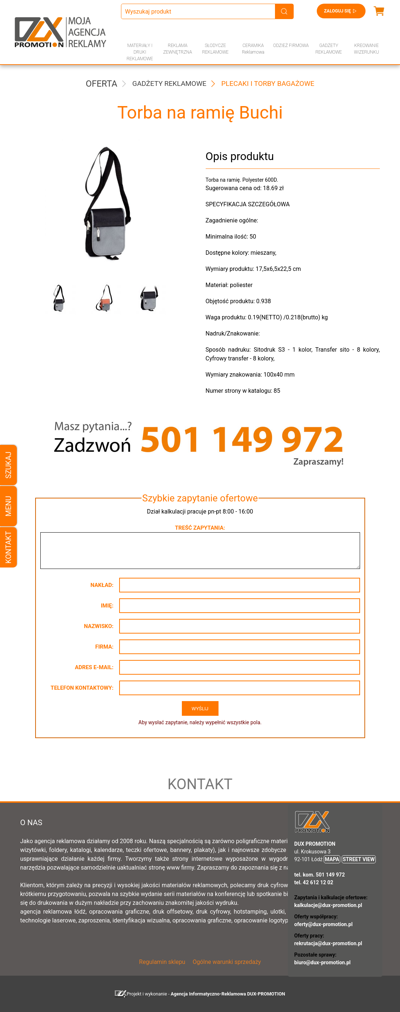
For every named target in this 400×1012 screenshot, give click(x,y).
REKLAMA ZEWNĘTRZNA (177, 49)
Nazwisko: (99, 626)
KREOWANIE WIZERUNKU (366, 49)
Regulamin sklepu (162, 961)
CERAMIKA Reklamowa (253, 49)
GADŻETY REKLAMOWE (329, 49)
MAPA (332, 859)
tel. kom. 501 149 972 (319, 875)
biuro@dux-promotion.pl (322, 962)
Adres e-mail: (94, 667)
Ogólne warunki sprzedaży (226, 961)
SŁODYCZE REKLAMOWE (215, 49)
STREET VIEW (359, 859)
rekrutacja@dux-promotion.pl (328, 943)
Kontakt (8, 547)
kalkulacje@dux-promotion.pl (328, 905)
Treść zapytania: (200, 528)
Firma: (104, 646)
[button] (59, 298)
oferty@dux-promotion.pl (323, 924)
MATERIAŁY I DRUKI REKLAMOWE (140, 52)
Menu (8, 506)
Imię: (107, 605)
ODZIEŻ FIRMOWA (291, 45)
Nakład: (102, 585)
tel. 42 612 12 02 (313, 882)
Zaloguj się (341, 11)
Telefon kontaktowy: (82, 688)
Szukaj (8, 464)
